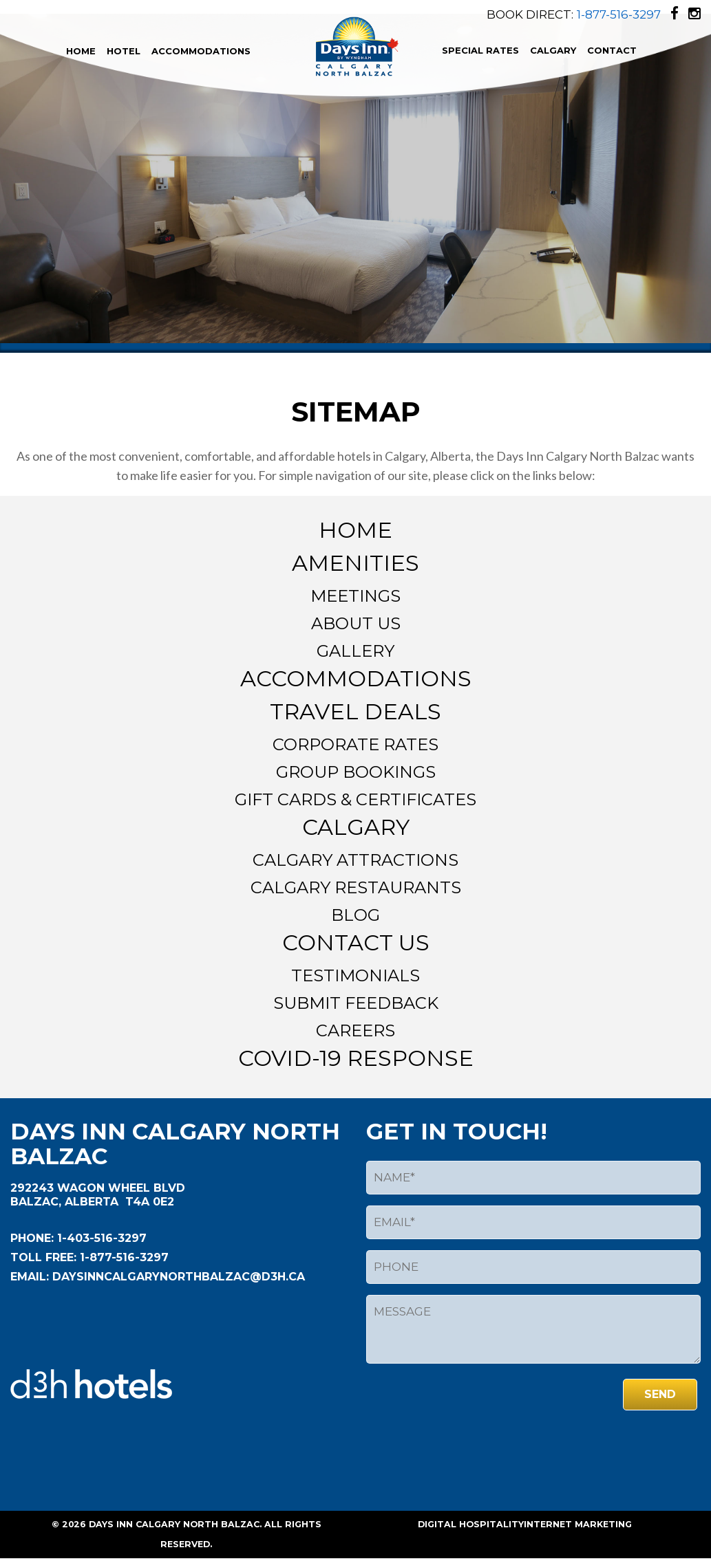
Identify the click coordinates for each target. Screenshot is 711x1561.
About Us (356, 623)
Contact (612, 50)
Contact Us (355, 942)
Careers (355, 1030)
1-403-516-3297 (100, 1238)
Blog (355, 915)
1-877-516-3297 (619, 14)
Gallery (355, 651)
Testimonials (355, 975)
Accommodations (201, 50)
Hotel (123, 50)
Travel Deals (355, 711)
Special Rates (480, 50)
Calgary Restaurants (356, 887)
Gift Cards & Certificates (355, 799)
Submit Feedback (355, 1003)
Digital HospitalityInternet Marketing (525, 1524)
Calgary (553, 50)
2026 (74, 1524)
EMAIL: (29, 1276)
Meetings (355, 596)
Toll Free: (43, 1257)
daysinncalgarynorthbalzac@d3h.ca (177, 1276)
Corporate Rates (355, 744)
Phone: (32, 1238)
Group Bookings (356, 772)
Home (81, 50)
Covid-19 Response (356, 1058)
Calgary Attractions (355, 860)
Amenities (355, 562)
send (660, 1394)
